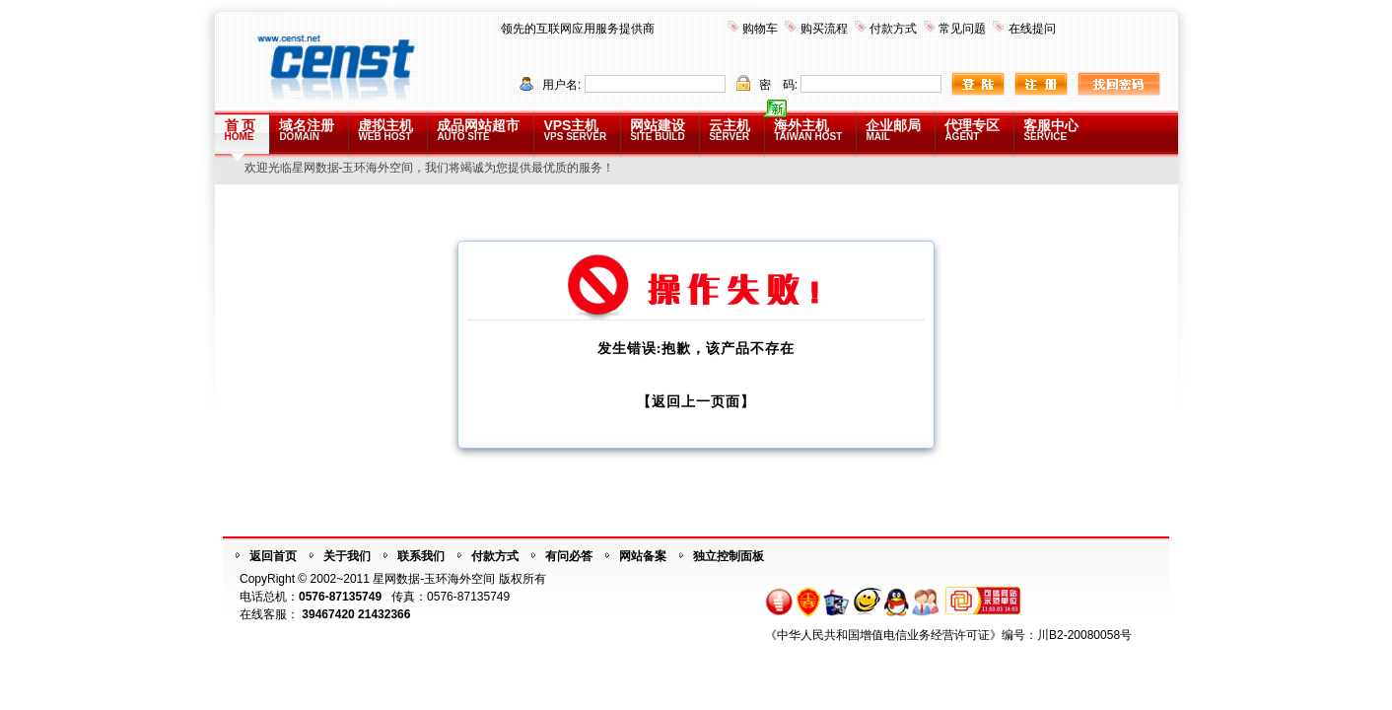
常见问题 (962, 29)
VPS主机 (574, 129)
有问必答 (568, 556)
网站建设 (657, 129)
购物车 (760, 29)
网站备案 (642, 556)
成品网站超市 (478, 129)
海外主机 (808, 129)
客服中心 (1051, 129)
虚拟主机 (385, 129)
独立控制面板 (728, 556)
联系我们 (421, 556)
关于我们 (347, 556)
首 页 (240, 129)
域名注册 (306, 129)
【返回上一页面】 (696, 401)
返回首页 (273, 556)
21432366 (384, 614)
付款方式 (893, 29)
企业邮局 (893, 129)
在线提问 (1032, 29)
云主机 (729, 129)
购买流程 (824, 29)
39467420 (328, 614)
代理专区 (972, 129)
